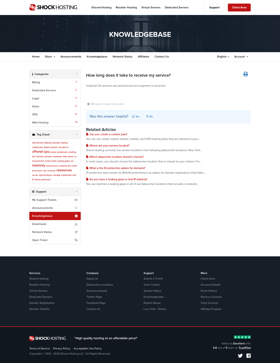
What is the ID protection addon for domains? (115, 168)
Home (36, 56)
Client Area (239, 7)
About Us (92, 278)
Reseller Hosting (39, 284)
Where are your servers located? (107, 145)
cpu (46, 151)
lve (72, 161)
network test (65, 166)
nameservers (52, 166)
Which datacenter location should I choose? (115, 157)
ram (44, 171)
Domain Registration (42, 303)
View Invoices (209, 303)
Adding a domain (52, 143)
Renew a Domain (211, 296)
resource (51, 171)
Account (241, 56)
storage (56, 175)
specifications (45, 175)
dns (34, 157)
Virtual (151, 7)
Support (214, 7)
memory (38, 165)
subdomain (66, 175)
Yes (135, 116)
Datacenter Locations (99, 284)
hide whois (68, 157)
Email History (209, 290)
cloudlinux (63, 147)
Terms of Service (39, 348)
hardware (57, 157)
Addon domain (51, 147)
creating (72, 152)
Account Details (211, 284)
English (223, 56)
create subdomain (59, 152)
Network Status (122, 56)
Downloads (55, 224)
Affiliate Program (211, 309)
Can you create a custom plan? (106, 134)
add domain (37, 143)
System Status (152, 290)
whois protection (43, 180)
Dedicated (177, 7)
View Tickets (152, 284)
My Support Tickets (55, 200)
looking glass (63, 161)
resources (64, 170)
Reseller (126, 7)
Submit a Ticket (153, 278)
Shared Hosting (38, 278)
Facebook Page (96, 303)
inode (48, 161)
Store (50, 56)
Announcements (71, 56)
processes (37, 171)
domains (48, 157)
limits (54, 161)
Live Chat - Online (155, 309)
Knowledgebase (97, 56)
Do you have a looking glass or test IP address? (116, 179)
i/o (75, 157)
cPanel (37, 151)
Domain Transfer (39, 309)
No (149, 116)
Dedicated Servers (40, 296)
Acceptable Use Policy (88, 348)
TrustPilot (245, 347)
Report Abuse (152, 303)
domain (40, 157)
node (74, 166)
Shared (101, 7)
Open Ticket (55, 240)
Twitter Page (94, 296)
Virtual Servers (38, 290)
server (35, 175)
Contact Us (162, 56)
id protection (38, 161)
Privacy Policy (61, 348)
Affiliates (143, 56)
